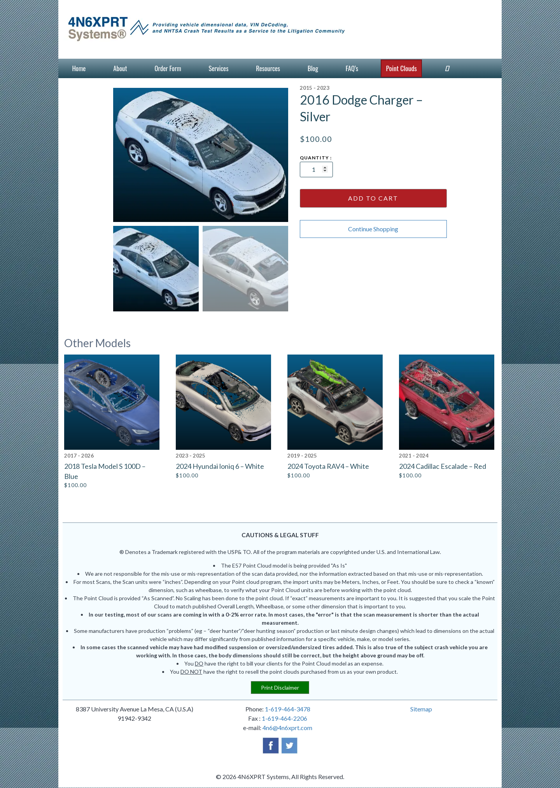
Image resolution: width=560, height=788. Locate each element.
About (120, 68)
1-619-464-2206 (284, 718)
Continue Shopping (373, 228)
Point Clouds (401, 68)
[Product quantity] (316, 169)
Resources (268, 68)
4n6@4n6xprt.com (287, 728)
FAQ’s (352, 68)
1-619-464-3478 (287, 709)
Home (79, 68)
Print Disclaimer (280, 687)
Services (219, 68)
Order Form (167, 68)
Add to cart (373, 198)
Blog (313, 68)
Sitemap (421, 709)
